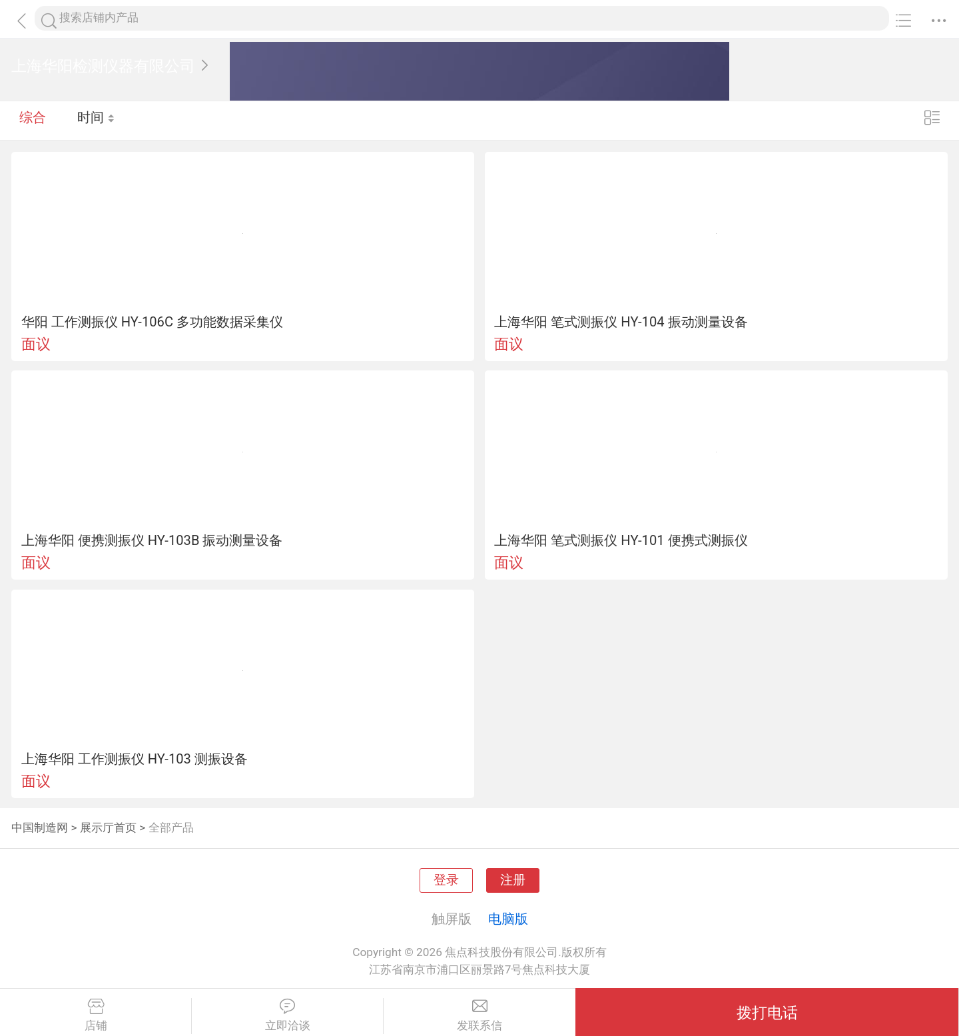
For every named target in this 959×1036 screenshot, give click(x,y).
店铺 (95, 1015)
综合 (32, 120)
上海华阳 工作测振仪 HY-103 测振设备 (134, 759)
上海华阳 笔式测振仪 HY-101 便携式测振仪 (620, 540)
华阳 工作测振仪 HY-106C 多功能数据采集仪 (152, 321)
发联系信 (479, 1015)
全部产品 (171, 827)
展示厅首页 (108, 827)
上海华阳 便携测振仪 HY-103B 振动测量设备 (152, 540)
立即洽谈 (287, 1015)
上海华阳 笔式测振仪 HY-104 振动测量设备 (620, 321)
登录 (446, 880)
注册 (512, 880)
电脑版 (508, 919)
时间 (96, 120)
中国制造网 (39, 827)
